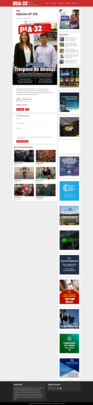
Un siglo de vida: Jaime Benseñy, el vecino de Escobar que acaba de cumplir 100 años (72, 51)
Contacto (74, 3)
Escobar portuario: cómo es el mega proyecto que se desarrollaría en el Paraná (72, 61)
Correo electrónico (20, 123)
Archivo (68, 3)
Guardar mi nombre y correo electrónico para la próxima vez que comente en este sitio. (35, 137)
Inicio (47, 3)
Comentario (19, 128)
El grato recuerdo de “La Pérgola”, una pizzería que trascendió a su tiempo (71, 39)
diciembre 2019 (20, 18)
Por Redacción (27, 99)
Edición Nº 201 (24, 190)
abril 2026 (17, 165)
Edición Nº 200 (46, 190)
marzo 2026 (39, 165)
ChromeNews (54, 403)
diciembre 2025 (18, 199)
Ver (27, 109)
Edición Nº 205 (24, 156)
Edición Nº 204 (46, 156)
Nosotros (53, 3)
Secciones (60, 3)
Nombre (18, 118)
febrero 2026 (18, 182)
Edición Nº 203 (24, 173)
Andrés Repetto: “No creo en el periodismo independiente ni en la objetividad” (72, 56)
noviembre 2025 (40, 199)
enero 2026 (39, 182)
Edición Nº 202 (46, 173)
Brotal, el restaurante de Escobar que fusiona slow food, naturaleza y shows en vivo (71, 45)
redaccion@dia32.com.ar (27, 101)
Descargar (20, 109)
